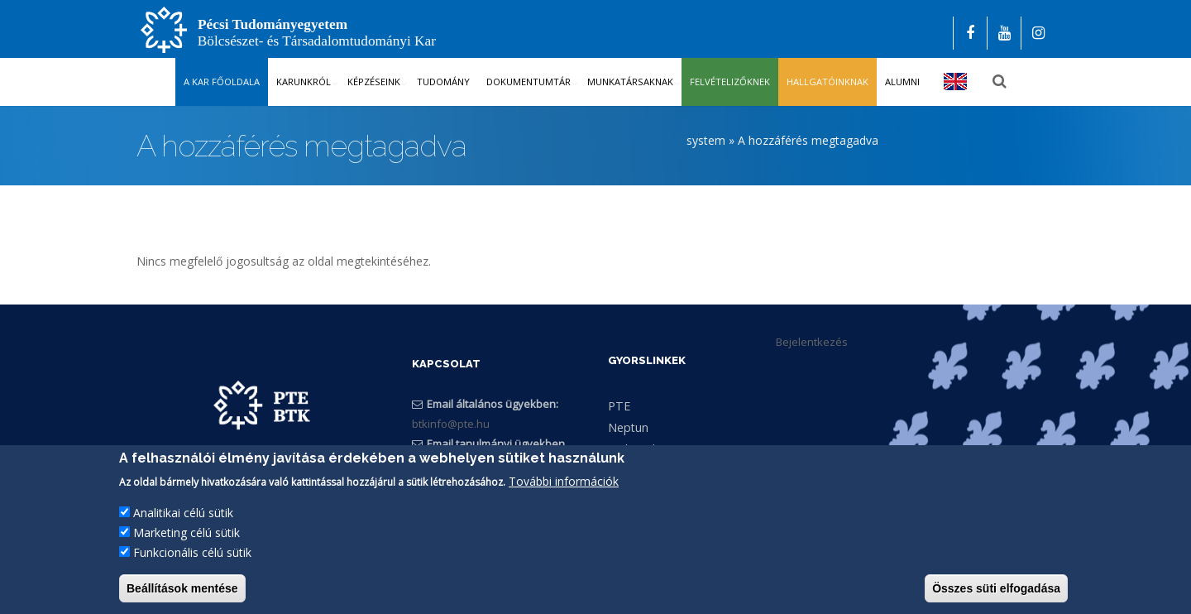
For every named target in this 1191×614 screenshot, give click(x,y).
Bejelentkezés (812, 341)
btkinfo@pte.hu (451, 424)
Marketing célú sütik (186, 536)
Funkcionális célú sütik (192, 556)
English (955, 81)
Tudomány (443, 81)
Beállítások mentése (182, 592)
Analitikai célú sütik (183, 517)
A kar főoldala (222, 81)
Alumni (902, 81)
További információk (564, 485)
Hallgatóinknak (827, 81)
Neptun (628, 427)
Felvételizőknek (730, 81)
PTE (619, 406)
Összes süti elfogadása (996, 592)
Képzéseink (373, 81)
